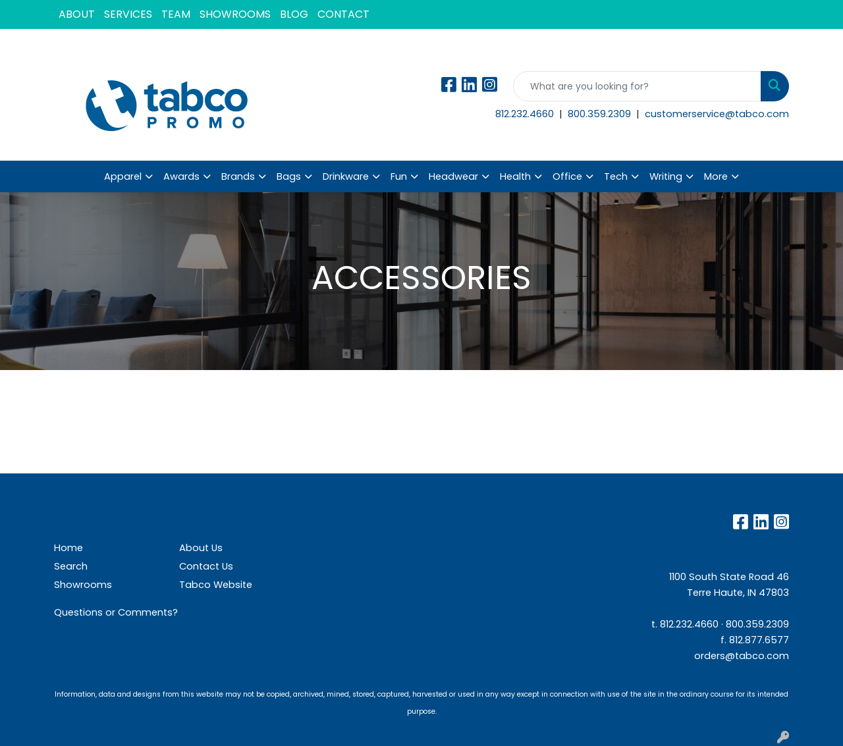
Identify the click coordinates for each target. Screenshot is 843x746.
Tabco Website (215, 584)
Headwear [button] (453, 176)
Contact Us (206, 566)
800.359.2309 (601, 113)
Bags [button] (289, 176)
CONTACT (343, 14)
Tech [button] (616, 176)
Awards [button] (181, 176)
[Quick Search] (637, 86)
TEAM (175, 14)
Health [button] (515, 176)
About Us (201, 547)
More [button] (716, 176)
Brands (238, 176)
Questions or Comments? (116, 612)
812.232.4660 (526, 113)
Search (71, 566)
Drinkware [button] (346, 176)
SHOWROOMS (235, 14)
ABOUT (77, 14)
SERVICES (128, 14)
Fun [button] (399, 176)
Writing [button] (665, 176)
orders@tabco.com (741, 655)
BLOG (294, 14)
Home (68, 547)
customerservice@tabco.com (717, 113)
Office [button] (567, 176)
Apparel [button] (123, 176)
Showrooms (83, 584)
